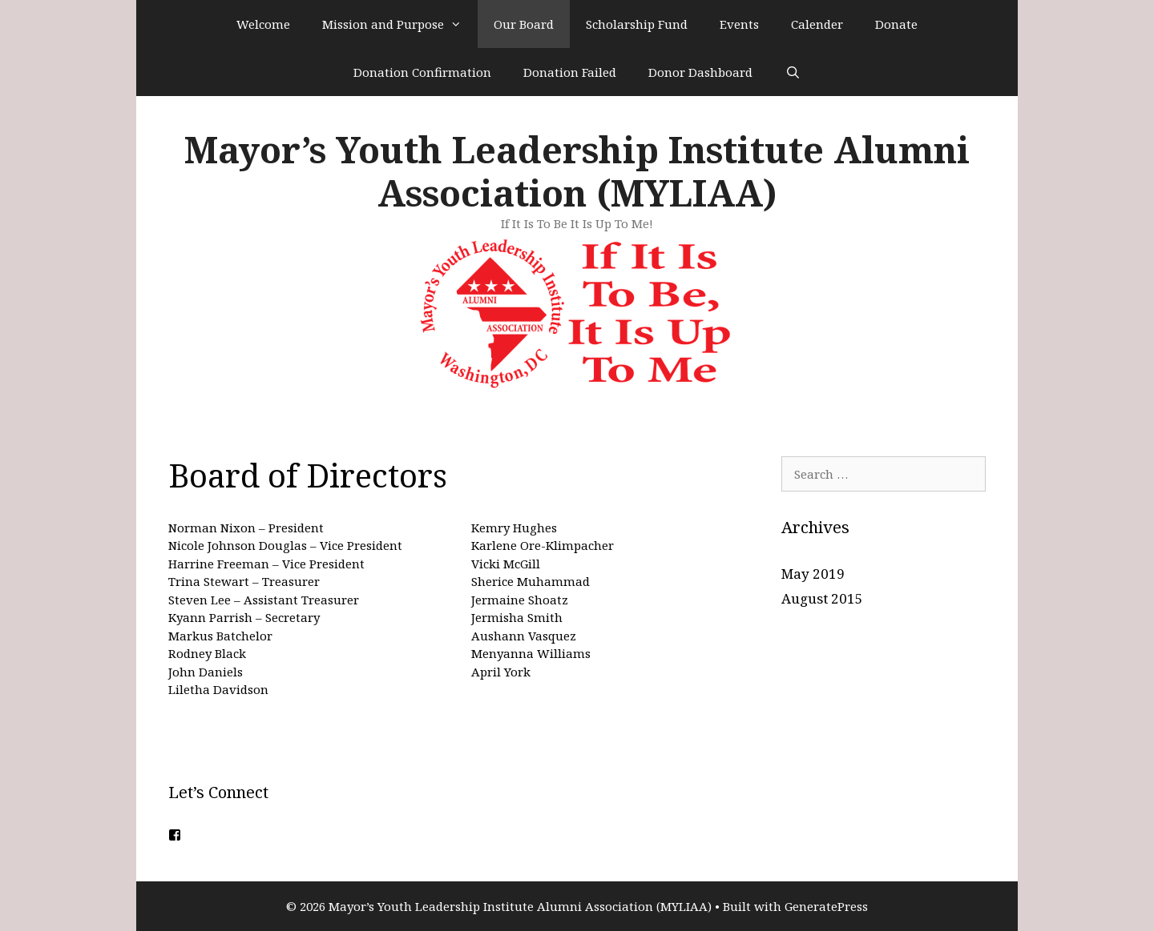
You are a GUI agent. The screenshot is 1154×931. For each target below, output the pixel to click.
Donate (896, 24)
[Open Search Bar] (792, 72)
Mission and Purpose (400, 24)
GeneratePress (826, 906)
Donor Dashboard (700, 72)
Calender (817, 24)
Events (739, 24)
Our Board (524, 24)
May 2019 (813, 573)
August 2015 (822, 598)
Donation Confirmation (422, 72)
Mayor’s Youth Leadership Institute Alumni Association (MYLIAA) (577, 171)
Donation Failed (569, 72)
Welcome (263, 24)
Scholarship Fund (637, 24)
